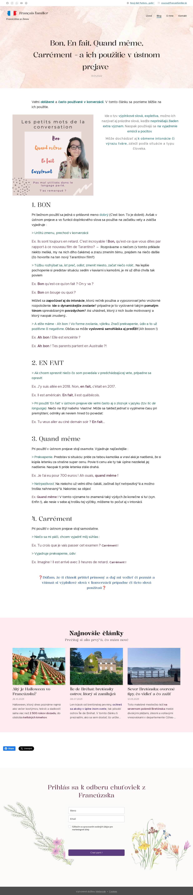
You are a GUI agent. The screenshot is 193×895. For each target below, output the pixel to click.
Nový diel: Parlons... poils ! (142, 3)
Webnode (101, 891)
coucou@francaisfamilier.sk (174, 3)
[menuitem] (149, 16)
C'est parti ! (96, 852)
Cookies (113, 891)
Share (9, 748)
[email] (96, 819)
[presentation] (92, 840)
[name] (96, 810)
